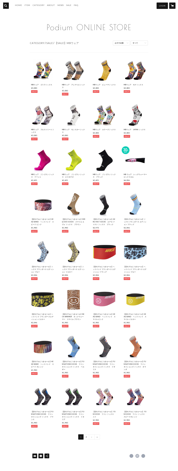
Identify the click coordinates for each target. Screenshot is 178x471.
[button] (162, 6)
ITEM (28, 5)
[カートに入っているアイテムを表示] (172, 6)
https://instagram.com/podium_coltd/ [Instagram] (137, 456)
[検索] (6, 6)
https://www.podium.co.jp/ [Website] (143, 456)
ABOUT (52, 5)
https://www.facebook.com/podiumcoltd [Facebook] (131, 456)
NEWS (62, 5)
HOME (19, 5)
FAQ (77, 5)
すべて (135, 43)
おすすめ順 (119, 43)
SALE (70, 5)
